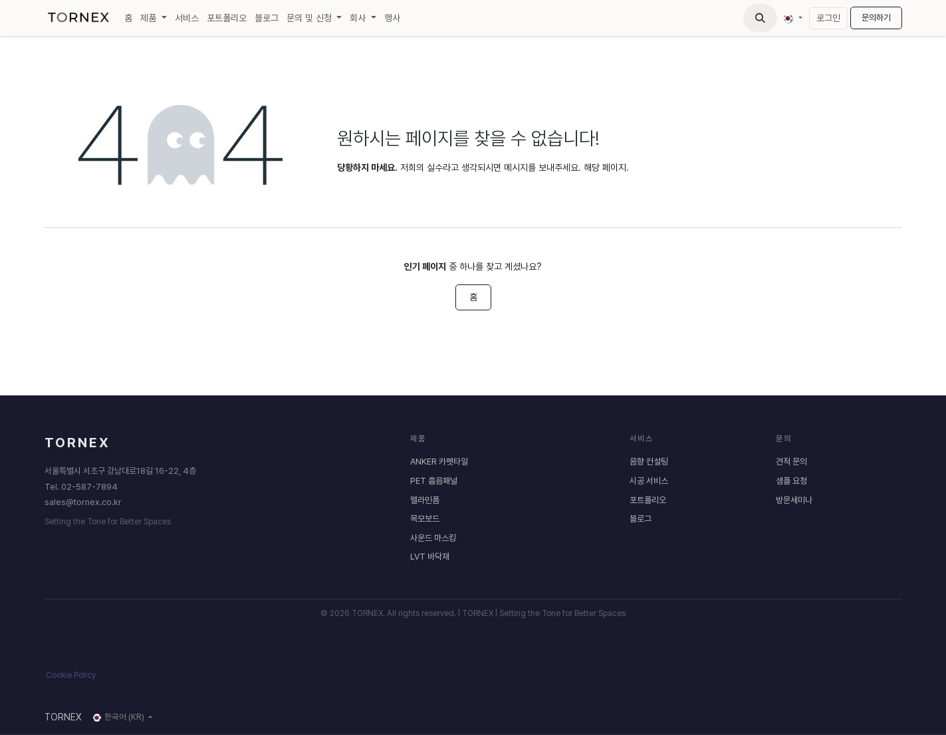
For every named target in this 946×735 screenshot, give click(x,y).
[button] (759, 18)
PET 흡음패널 (433, 481)
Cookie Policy (71, 675)
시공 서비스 (649, 481)
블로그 (640, 519)
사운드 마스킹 (433, 538)
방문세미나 (794, 499)
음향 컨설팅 (649, 462)
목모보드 (424, 519)
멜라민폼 (424, 499)
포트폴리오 (648, 499)
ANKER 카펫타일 (439, 462)
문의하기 (876, 18)
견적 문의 (791, 462)
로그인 (828, 18)
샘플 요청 (791, 481)
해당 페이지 (605, 167)
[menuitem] (128, 18)
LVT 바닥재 (429, 557)
